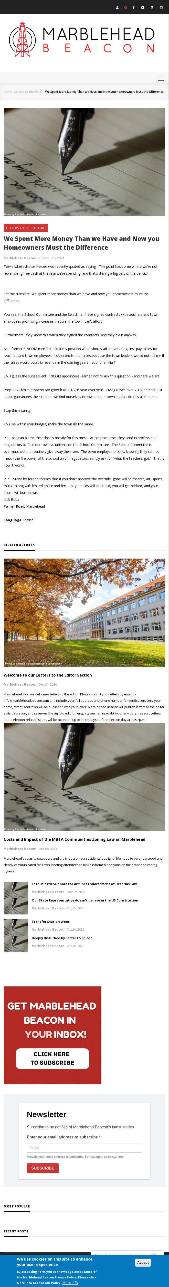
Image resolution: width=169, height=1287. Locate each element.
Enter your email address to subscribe (63, 1137)
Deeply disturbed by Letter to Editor (62, 938)
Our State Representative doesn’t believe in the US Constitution (85, 900)
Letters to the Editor (28, 92)
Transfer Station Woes (51, 921)
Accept (143, 1262)
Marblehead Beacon (20, 258)
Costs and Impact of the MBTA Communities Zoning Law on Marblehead (74, 839)
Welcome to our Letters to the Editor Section (48, 675)
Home (8, 92)
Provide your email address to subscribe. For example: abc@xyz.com (75, 1156)
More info (70, 1282)
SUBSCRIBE (42, 1168)
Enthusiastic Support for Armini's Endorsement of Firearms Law (84, 884)
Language (12, 520)
